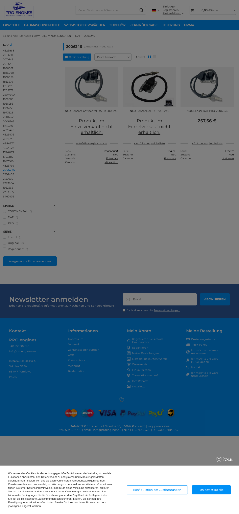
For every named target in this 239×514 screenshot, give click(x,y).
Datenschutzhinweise (39, 487)
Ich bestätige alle (211, 490)
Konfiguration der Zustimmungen (157, 490)
